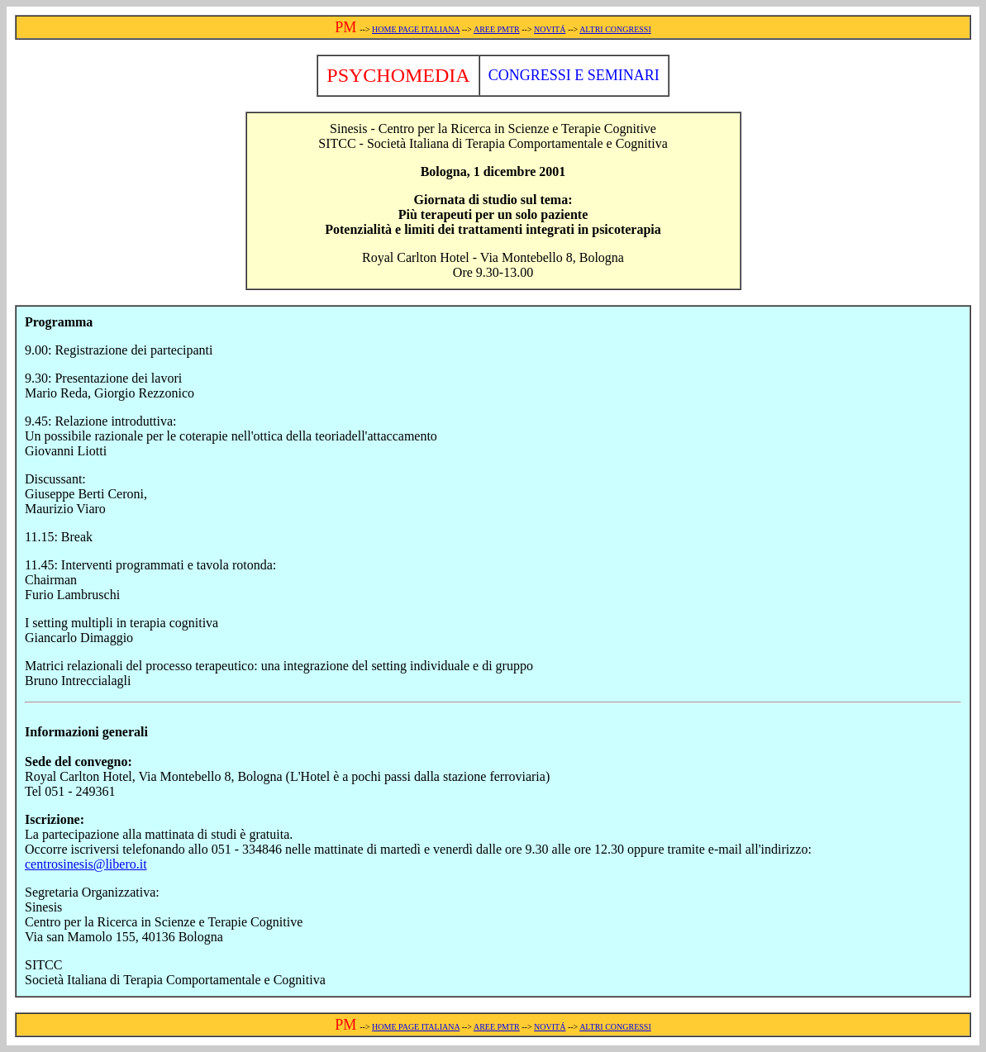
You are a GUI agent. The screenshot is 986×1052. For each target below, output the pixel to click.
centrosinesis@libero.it (86, 864)
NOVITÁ (549, 29)
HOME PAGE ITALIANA (416, 29)
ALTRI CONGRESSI (615, 29)
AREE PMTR (497, 29)
